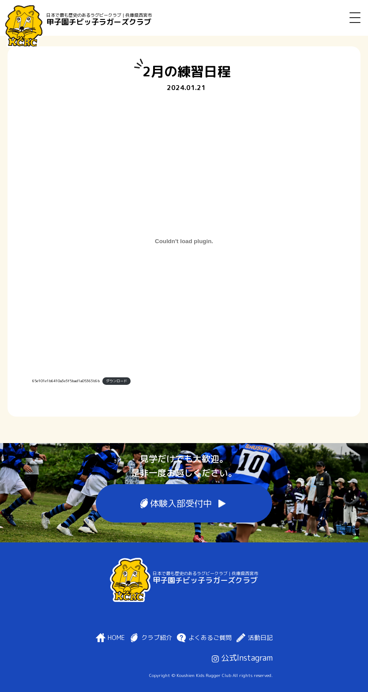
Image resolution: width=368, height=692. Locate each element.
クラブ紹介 (156, 637)
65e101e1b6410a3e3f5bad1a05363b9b (66, 381)
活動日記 (260, 637)
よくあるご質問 (210, 637)
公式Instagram (242, 657)
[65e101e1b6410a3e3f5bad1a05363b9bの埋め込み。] (184, 241)
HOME (116, 637)
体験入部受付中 (181, 503)
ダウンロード (116, 381)
